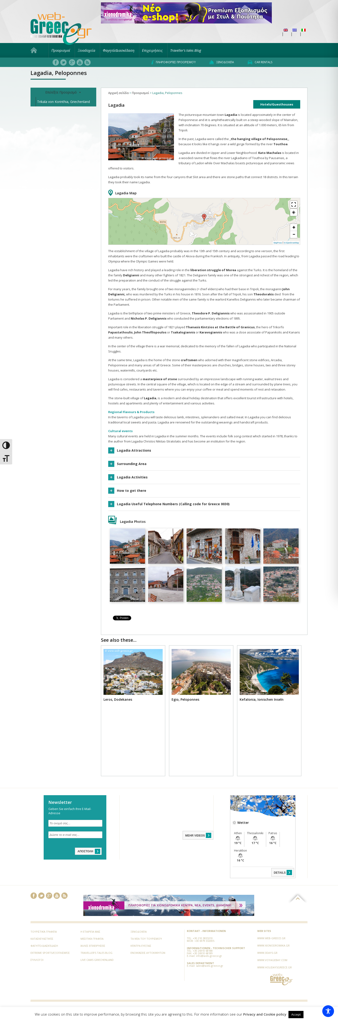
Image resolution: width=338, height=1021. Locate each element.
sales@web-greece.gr (209, 965)
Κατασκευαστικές (42, 938)
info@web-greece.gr (209, 956)
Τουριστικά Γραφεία (44, 931)
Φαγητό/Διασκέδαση (118, 50)
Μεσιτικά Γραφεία (92, 938)
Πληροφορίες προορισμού (173, 62)
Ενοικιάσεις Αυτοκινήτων (148, 952)
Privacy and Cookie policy (264, 1014)
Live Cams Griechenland (97, 960)
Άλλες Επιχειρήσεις (93, 945)
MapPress (278, 243)
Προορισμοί (60, 50)
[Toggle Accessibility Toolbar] (328, 1011)
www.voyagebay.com (272, 960)
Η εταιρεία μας (90, 931)
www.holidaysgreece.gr (274, 967)
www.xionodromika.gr (273, 945)
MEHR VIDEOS (198, 835)
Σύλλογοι (37, 960)
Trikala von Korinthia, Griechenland (63, 101)
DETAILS (283, 872)
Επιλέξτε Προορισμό (63, 92)
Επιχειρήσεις (152, 50)
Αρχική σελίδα (118, 93)
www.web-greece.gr (271, 938)
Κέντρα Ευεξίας (141, 945)
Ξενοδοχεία (86, 50)
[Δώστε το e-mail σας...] (75, 834)
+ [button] (293, 227)
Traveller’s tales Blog (185, 50)
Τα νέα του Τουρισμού (146, 938)
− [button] (293, 234)
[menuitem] (286, 30)
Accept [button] (296, 1014)
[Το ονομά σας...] (75, 823)
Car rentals (260, 62)
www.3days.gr (267, 952)
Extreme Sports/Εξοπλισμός (50, 952)
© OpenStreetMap (291, 243)
